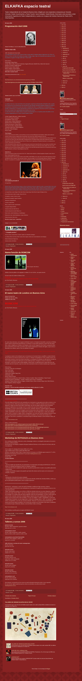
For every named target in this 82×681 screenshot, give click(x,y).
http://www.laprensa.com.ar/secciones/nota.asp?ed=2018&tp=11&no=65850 (23, 82)
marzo (64, 66)
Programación (13, 246)
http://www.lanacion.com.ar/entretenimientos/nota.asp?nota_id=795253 (20, 79)
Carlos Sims (73, 278)
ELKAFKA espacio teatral (28, 6)
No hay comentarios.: (19, 244)
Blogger (48, 668)
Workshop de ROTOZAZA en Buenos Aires (24, 438)
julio (64, 58)
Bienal (62, 209)
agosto (64, 56)
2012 (62, 34)
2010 (62, 38)
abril (64, 64)
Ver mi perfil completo (65, 106)
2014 (62, 30)
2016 (62, 26)
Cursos (11, 592)
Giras (62, 214)
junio (64, 60)
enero (64, 82)
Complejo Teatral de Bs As (74, 293)
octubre (64, 52)
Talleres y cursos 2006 (15, 522)
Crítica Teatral (74, 303)
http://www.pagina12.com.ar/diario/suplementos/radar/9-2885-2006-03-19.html (24, 424)
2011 (62, 36)
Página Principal (32, 595)
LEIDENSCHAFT (15, 657)
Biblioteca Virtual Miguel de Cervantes (74, 272)
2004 (62, 87)
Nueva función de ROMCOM (17, 252)
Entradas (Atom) (15, 598)
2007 (62, 44)
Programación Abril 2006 (16, 26)
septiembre (65, 54)
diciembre (65, 48)
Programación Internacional (67, 221)
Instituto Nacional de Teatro (73, 268)
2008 (62, 42)
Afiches (62, 207)
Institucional (64, 218)
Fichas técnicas (64, 213)
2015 (62, 28)
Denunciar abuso (65, 225)
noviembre (65, 50)
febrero (64, 80)
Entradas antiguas (52, 595)
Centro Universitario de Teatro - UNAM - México (73, 283)
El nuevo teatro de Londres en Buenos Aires (25, 293)
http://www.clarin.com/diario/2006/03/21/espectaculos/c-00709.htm (21, 425)
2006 (62, 46)
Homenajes (63, 216)
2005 (62, 85)
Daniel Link (73, 311)
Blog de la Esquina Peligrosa (73, 297)
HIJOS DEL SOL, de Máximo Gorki (19, 650)
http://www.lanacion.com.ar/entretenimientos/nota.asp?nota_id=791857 (22, 429)
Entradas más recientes (10, 595)
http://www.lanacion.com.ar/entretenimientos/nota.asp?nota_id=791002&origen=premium (27, 427)
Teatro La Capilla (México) (73, 264)
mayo (64, 62)
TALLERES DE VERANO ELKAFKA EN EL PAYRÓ (19, 602)
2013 (62, 32)
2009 (62, 40)
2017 (62, 24)
